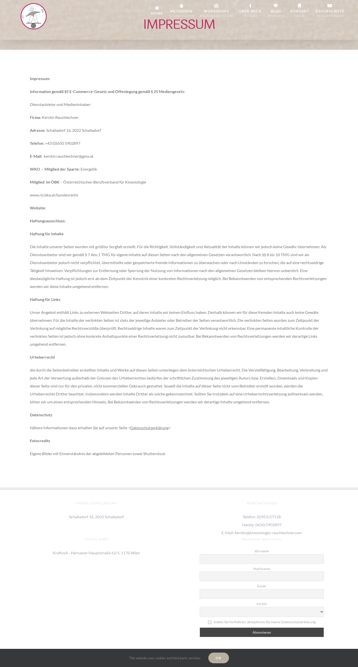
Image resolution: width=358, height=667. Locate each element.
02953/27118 (269, 516)
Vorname (262, 551)
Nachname (261, 569)
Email (261, 586)
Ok (219, 658)
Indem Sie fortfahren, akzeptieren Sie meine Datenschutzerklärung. (265, 622)
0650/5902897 (268, 524)
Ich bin (262, 604)
